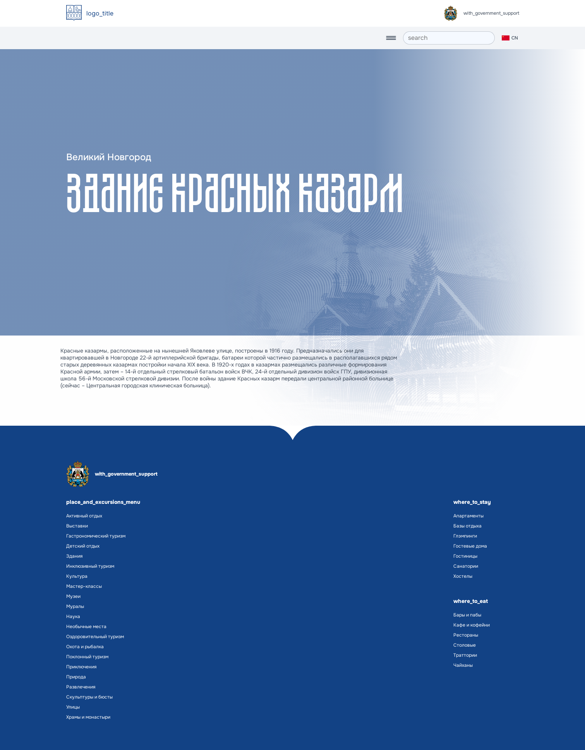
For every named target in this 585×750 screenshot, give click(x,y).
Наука (73, 616)
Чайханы (463, 665)
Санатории (465, 566)
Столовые (464, 645)
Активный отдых (84, 516)
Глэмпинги (465, 536)
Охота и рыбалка (85, 647)
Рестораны (465, 635)
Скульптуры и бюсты (89, 697)
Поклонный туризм (87, 657)
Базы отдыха (467, 526)
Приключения (81, 667)
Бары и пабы (467, 615)
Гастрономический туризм (95, 536)
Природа (76, 677)
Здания (74, 556)
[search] (449, 38)
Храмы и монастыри (88, 717)
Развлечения (80, 687)
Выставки (77, 526)
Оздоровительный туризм (95, 637)
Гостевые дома (470, 546)
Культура (76, 576)
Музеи (73, 596)
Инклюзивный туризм (90, 566)
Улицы (73, 707)
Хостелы (462, 576)
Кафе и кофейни (471, 625)
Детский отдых (83, 546)
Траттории (465, 655)
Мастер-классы (84, 586)
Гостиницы (465, 556)
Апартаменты (468, 516)
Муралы (75, 606)
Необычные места (86, 626)
